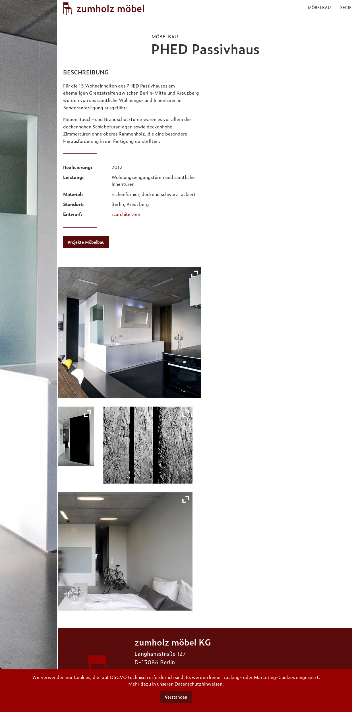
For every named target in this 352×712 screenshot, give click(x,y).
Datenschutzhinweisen (198, 683)
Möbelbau (319, 7)
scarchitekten (125, 214)
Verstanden (176, 697)
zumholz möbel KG (172, 641)
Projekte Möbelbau (86, 242)
